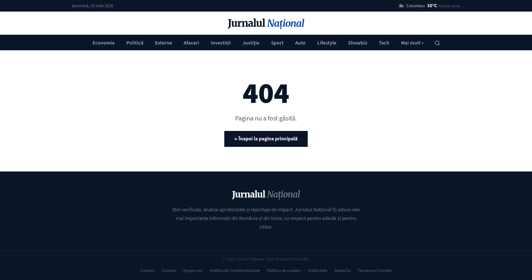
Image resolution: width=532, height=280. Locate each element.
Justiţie (250, 43)
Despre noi (193, 271)
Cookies (169, 271)
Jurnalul (266, 23)
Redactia (343, 271)
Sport (277, 43)
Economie (103, 43)
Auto (300, 43)
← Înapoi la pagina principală (266, 139)
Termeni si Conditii (375, 271)
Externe (163, 43)
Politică (135, 43)
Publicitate (318, 271)
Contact (147, 271)
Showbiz (357, 43)
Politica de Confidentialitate (235, 271)
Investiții (221, 43)
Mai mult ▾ (412, 43)
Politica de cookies (284, 271)
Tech (384, 43)
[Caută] (437, 43)
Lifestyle (326, 43)
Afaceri (191, 43)
